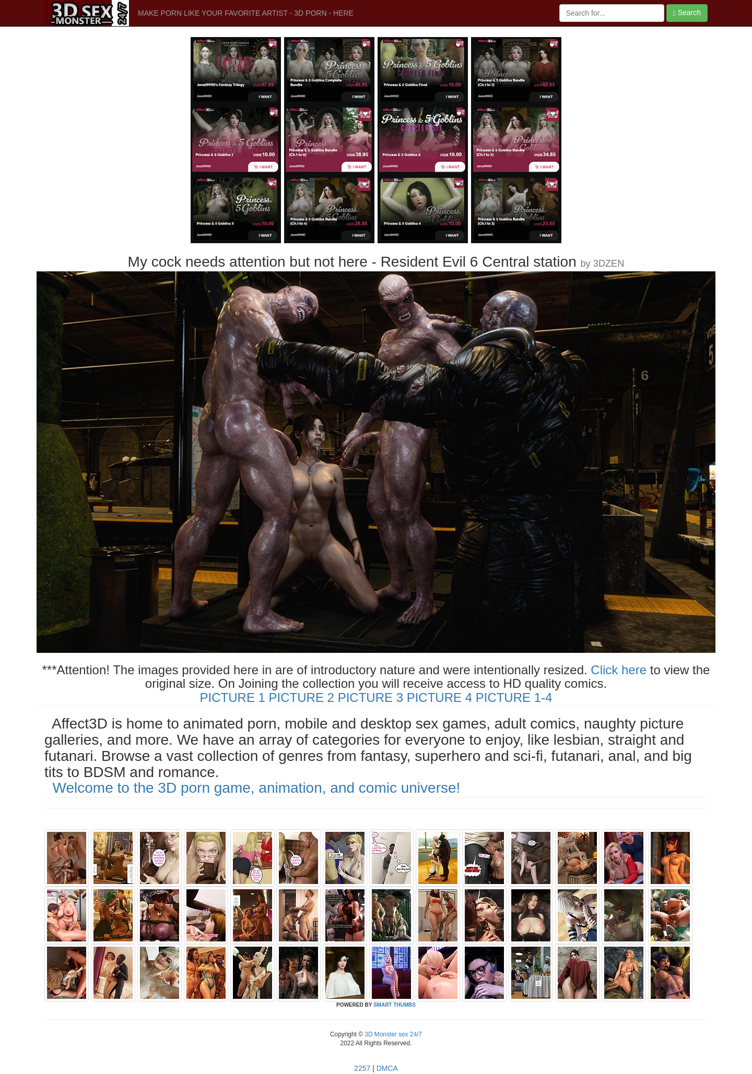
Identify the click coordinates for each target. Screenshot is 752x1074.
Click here (619, 670)
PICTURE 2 (301, 697)
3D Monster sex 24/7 (392, 1034)
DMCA (387, 1068)
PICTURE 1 (232, 697)
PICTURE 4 (439, 697)
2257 (362, 1068)
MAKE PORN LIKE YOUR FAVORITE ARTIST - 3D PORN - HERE (246, 13)
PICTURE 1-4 (514, 697)
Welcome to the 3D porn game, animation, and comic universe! (257, 788)
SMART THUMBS (394, 1005)
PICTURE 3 (370, 697)
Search (687, 12)
